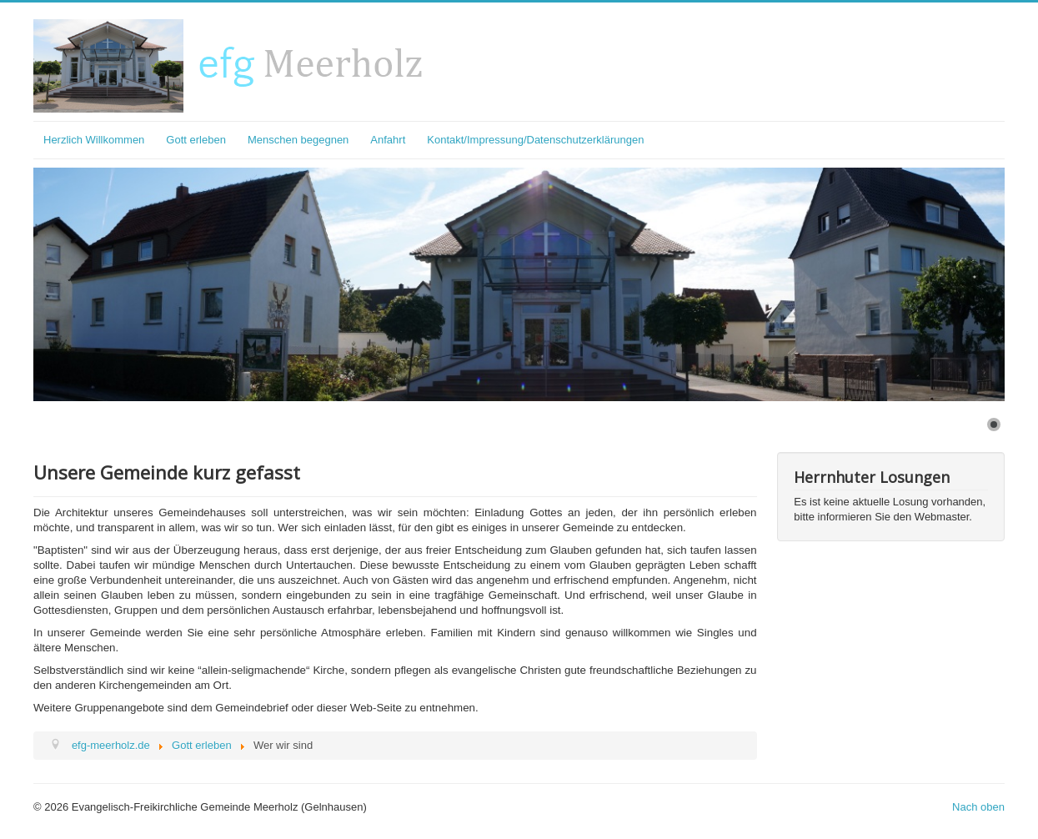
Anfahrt (387, 139)
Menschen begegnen (298, 139)
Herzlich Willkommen (93, 139)
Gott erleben (196, 139)
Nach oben (978, 807)
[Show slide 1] (993, 424)
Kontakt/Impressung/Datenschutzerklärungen (535, 139)
